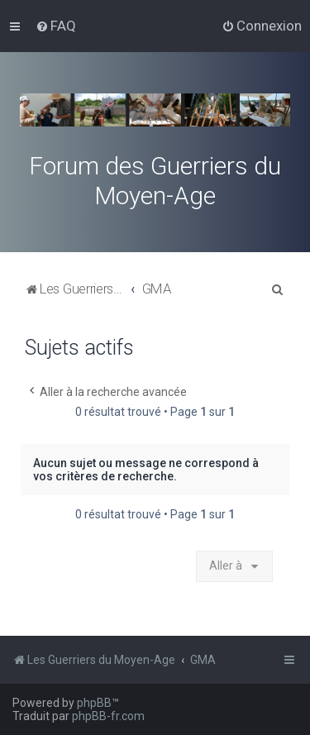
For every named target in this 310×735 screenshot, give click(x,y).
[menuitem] (56, 25)
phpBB (94, 702)
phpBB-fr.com (108, 716)
